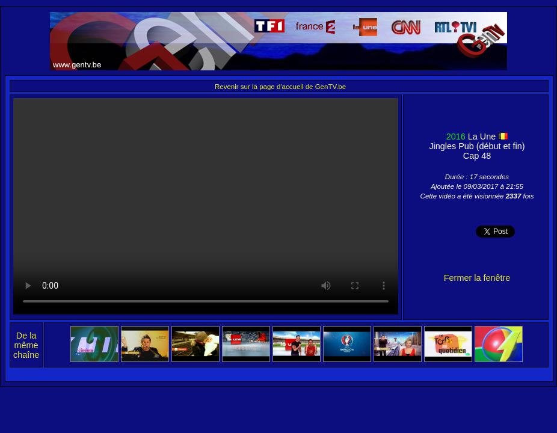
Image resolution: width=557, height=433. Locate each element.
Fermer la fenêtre (477, 278)
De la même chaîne (26, 345)
